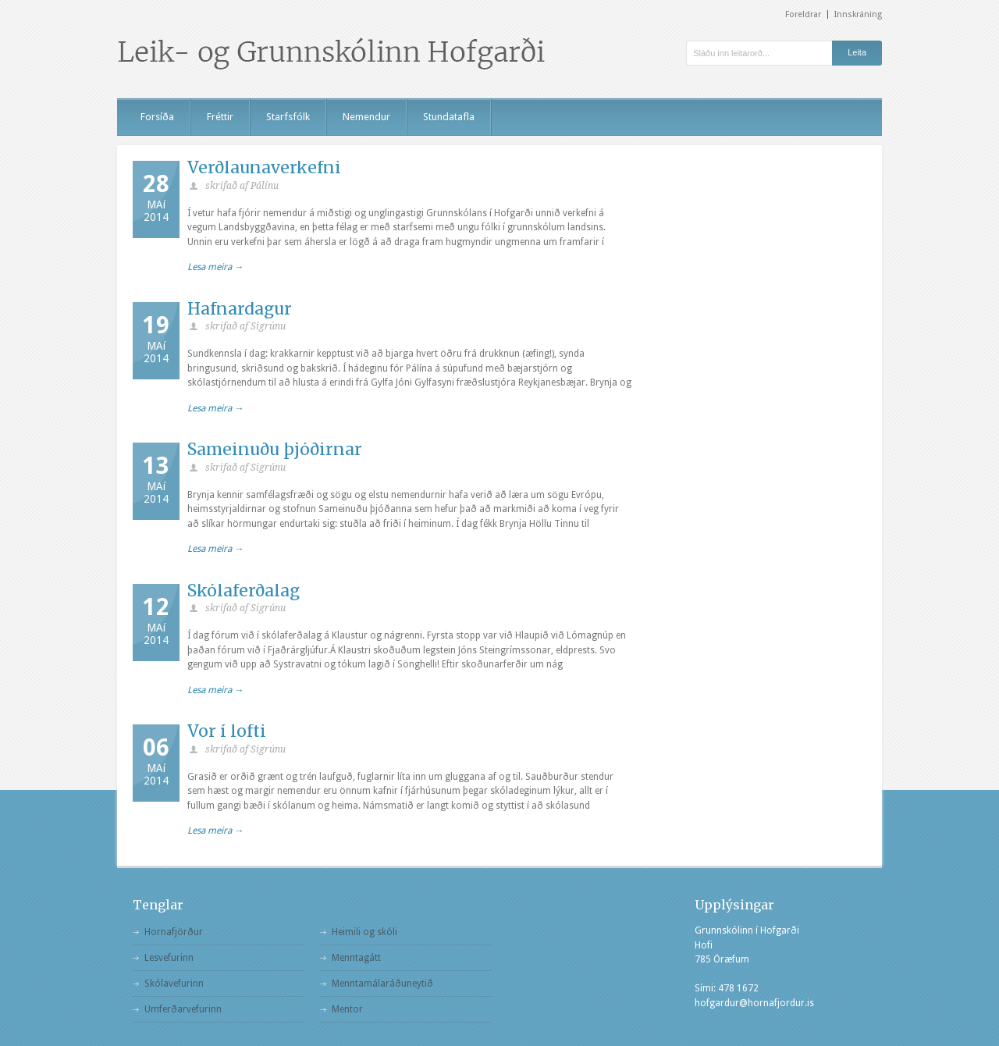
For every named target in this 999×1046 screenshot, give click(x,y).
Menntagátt (356, 957)
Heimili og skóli (364, 932)
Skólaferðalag (243, 590)
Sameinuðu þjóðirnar (274, 449)
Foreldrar (803, 14)
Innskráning (858, 14)
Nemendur (366, 117)
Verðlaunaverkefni (264, 167)
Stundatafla (449, 117)
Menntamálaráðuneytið (382, 983)
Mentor (347, 1009)
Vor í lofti (226, 731)
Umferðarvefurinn (183, 1009)
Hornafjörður (173, 932)
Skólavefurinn (174, 983)
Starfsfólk (288, 117)
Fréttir (220, 117)
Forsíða (157, 117)
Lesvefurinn (169, 957)
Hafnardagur (239, 308)
